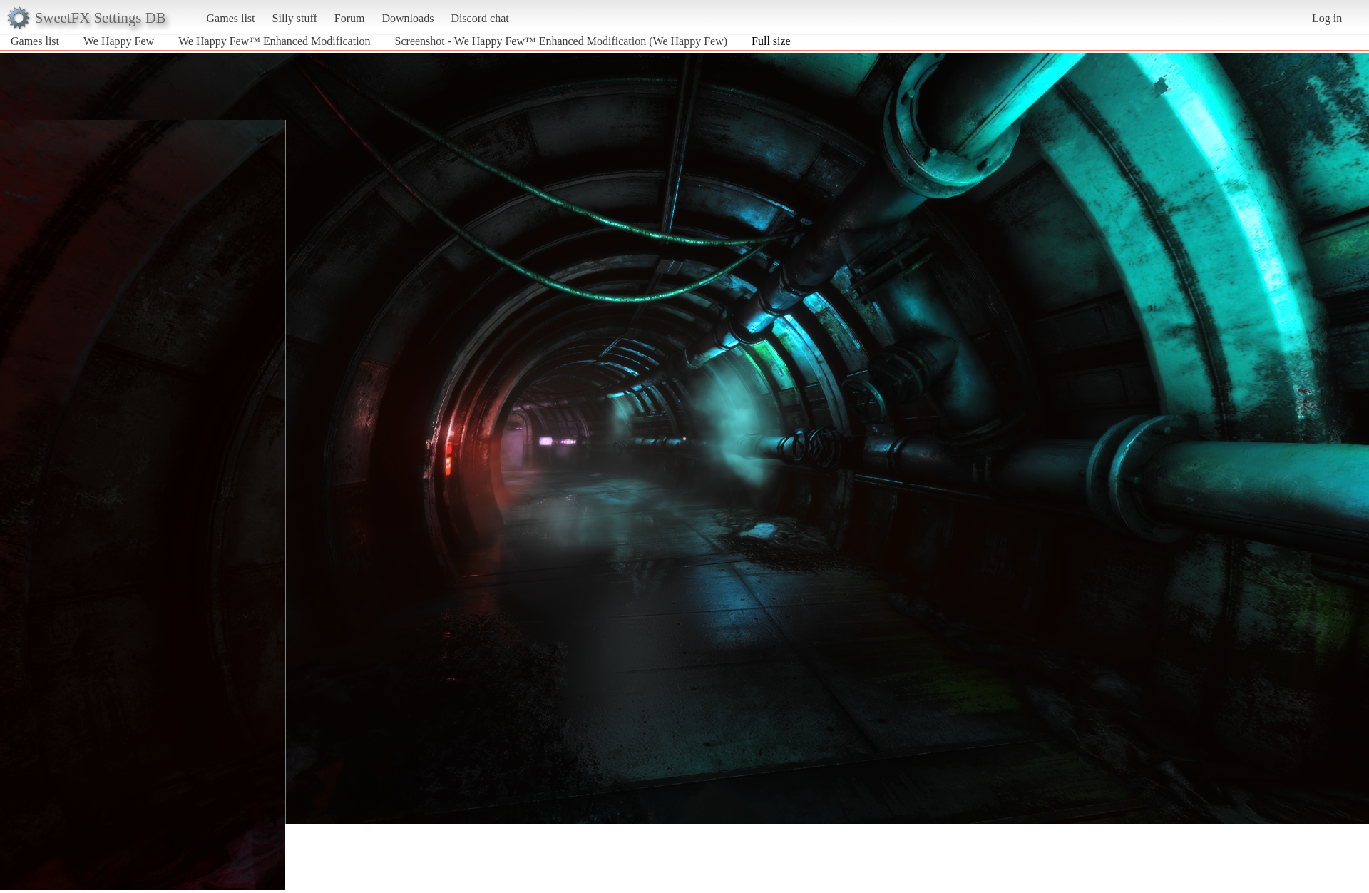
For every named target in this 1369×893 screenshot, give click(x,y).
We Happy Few (118, 41)
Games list (231, 18)
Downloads (407, 18)
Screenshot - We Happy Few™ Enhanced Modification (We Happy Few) (561, 41)
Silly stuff (294, 18)
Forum (349, 18)
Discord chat (479, 18)
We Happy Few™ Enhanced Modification (274, 41)
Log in (1327, 18)
